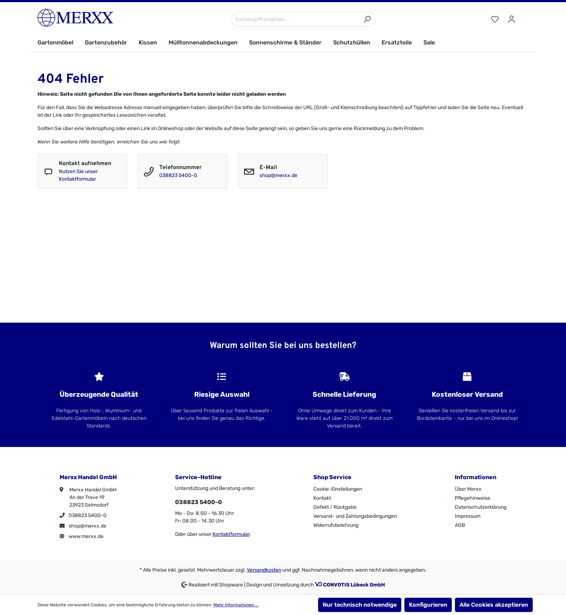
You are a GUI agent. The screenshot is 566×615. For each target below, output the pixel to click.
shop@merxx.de (278, 175)
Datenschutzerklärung (480, 507)
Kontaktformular (231, 534)
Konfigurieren (428, 604)
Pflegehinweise (472, 498)
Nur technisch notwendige (360, 604)
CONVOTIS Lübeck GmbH (354, 585)
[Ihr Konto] (511, 19)
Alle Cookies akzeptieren (494, 604)
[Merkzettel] (495, 19)
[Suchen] (367, 19)
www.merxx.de (82, 536)
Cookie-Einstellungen (337, 489)
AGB (460, 525)
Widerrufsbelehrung (335, 525)
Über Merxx (468, 489)
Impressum (467, 516)
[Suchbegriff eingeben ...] (295, 19)
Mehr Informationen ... (235, 604)
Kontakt (322, 498)
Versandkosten (264, 570)
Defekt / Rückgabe (335, 507)
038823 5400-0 (178, 175)
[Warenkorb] (524, 16)
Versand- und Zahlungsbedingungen (355, 516)
